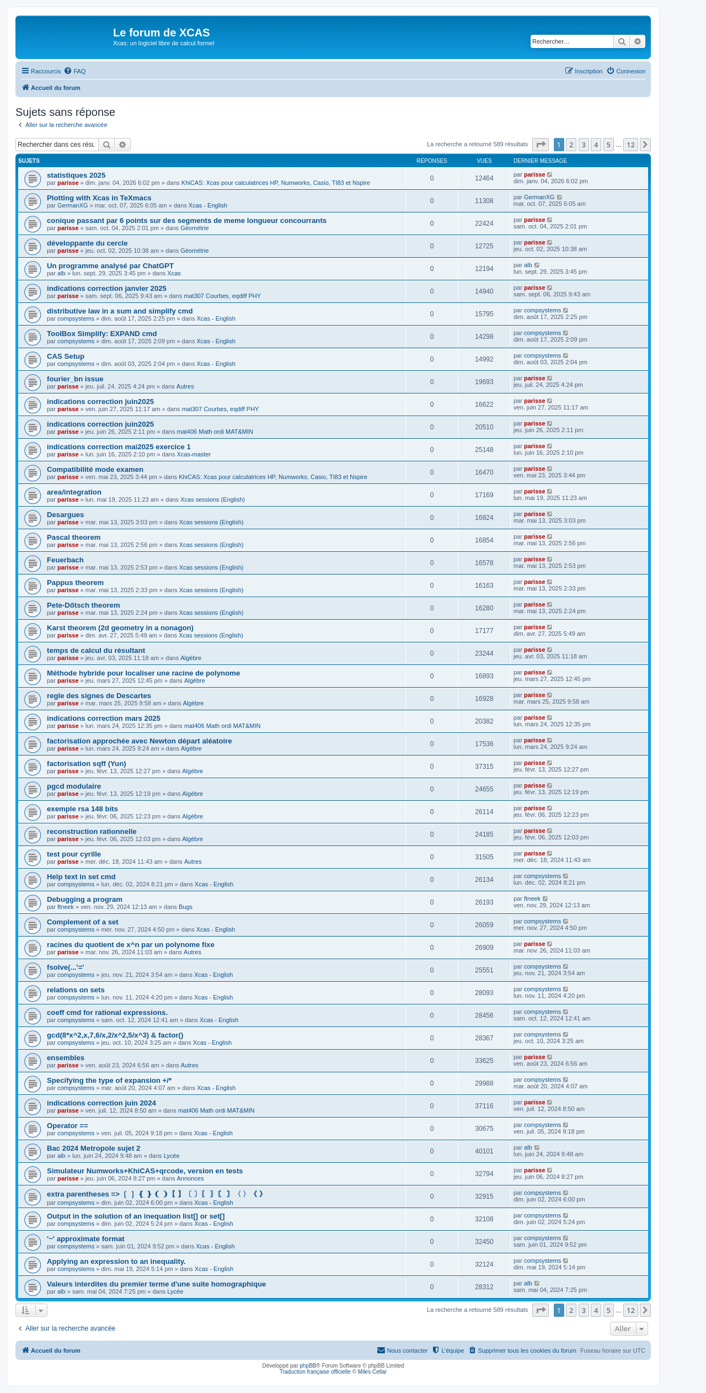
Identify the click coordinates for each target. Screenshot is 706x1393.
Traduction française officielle (315, 1372)
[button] (540, 144)
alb (61, 273)
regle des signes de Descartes (99, 696)
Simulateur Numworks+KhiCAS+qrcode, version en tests (145, 1171)
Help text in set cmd (81, 877)
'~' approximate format (86, 1239)
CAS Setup (65, 356)
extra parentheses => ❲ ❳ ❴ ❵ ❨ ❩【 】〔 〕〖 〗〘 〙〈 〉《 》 (156, 1194)
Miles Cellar (372, 1372)
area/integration (74, 492)
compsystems (75, 318)
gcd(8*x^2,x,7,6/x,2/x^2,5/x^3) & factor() (115, 1035)
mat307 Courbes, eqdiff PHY (222, 296)
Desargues (65, 515)
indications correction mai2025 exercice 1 (119, 447)
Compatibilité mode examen (95, 469)
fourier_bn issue (75, 379)
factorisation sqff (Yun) (86, 763)
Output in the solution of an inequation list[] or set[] (135, 1216)
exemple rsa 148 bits (82, 809)
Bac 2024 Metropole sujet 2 (93, 1148)
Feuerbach (65, 560)
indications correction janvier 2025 (107, 288)
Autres (185, 386)
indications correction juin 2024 (101, 1103)
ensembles (65, 1058)
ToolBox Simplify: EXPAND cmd (102, 333)
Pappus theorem (75, 582)
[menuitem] (74, 71)
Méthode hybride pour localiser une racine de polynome (143, 673)
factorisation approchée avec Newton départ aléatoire (139, 741)
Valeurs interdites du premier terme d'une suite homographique (156, 1284)
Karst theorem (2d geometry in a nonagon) (120, 628)
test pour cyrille (74, 854)
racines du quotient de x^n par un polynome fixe (131, 944)
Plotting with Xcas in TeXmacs (99, 198)
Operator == (67, 1125)
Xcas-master (193, 454)
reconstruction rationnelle (92, 831)
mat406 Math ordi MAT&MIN (214, 431)
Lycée (172, 1155)
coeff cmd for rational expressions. (107, 1012)
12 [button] (631, 145)
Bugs (185, 906)
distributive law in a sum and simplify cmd (120, 311)
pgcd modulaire (74, 786)
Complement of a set (83, 922)
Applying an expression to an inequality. (116, 1261)
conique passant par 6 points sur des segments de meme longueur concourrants (187, 220)
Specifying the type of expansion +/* (109, 1080)
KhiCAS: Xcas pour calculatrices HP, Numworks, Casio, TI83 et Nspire (275, 182)
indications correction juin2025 (100, 401)
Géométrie (194, 228)
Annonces (190, 1178)
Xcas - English (208, 205)
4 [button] (596, 145)
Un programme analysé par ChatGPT (110, 266)
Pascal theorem (74, 537)
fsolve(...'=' (65, 967)
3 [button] (584, 145)
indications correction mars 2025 (104, 718)
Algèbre (190, 658)
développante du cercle (87, 243)
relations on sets (76, 990)
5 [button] (609, 145)
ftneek (65, 906)
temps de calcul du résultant (96, 650)
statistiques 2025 (76, 175)
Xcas (173, 273)
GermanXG (72, 205)
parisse (68, 182)
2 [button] (571, 145)
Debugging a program (84, 899)
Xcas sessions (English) (212, 499)
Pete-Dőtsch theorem (83, 605)
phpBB (307, 1366)
